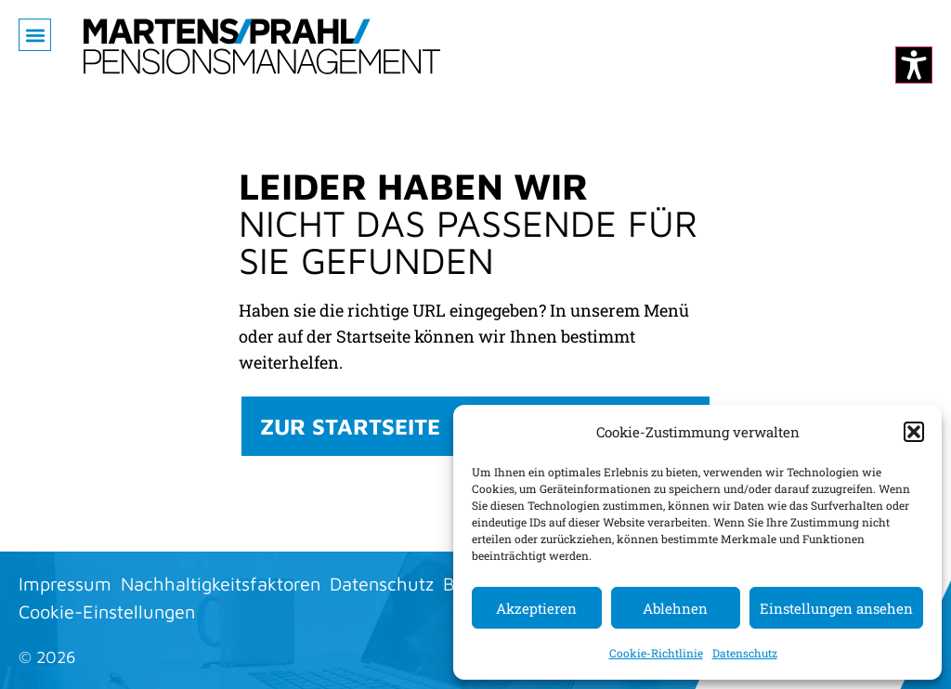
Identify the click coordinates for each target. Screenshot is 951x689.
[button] (914, 431)
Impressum (65, 583)
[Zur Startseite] (262, 46)
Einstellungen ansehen (836, 608)
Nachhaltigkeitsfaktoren (220, 583)
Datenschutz (744, 652)
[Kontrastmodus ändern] (913, 65)
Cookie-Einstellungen (107, 611)
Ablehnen (675, 608)
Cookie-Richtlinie (656, 652)
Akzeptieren (536, 608)
